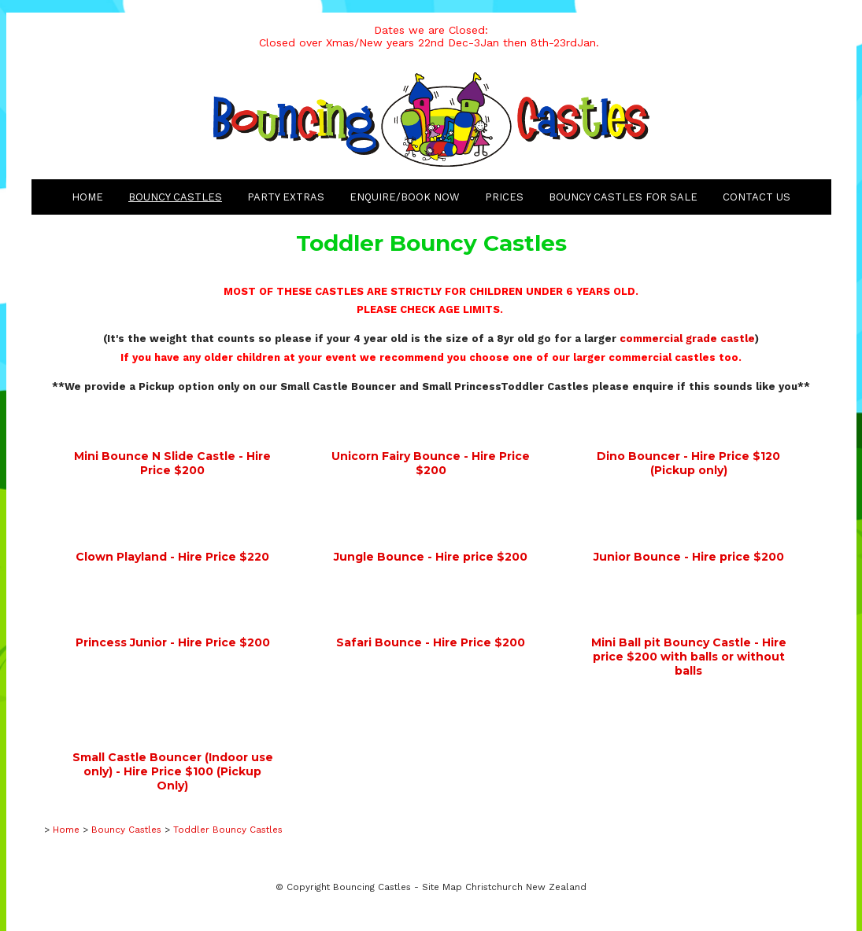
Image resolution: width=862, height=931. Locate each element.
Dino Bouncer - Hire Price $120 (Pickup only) (688, 463)
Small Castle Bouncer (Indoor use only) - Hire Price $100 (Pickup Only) (172, 771)
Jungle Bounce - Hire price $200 (430, 557)
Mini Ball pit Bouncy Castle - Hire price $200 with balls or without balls (688, 656)
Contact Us (756, 197)
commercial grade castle (687, 338)
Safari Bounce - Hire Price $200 (430, 642)
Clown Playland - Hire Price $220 (172, 557)
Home (87, 197)
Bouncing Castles (372, 886)
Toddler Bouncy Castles (228, 829)
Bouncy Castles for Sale (623, 197)
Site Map (442, 886)
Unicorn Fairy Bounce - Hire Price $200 (430, 463)
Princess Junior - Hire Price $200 (173, 642)
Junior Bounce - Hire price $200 (689, 557)
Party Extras (285, 197)
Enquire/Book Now (405, 197)
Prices (504, 197)
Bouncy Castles (175, 197)
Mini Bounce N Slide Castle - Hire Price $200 (172, 463)
